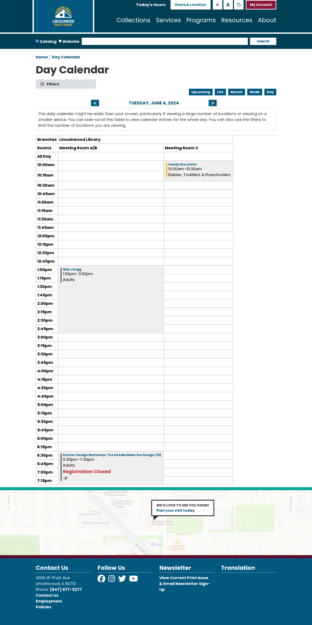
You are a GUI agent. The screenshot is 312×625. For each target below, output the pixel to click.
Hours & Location (190, 4)
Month (237, 92)
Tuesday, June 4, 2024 (154, 103)
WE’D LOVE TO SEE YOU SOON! (182, 508)
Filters (54, 84)
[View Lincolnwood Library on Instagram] (112, 580)
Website (71, 41)
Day (270, 92)
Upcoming (200, 92)
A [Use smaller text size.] (217, 4)
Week (255, 92)
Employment (49, 601)
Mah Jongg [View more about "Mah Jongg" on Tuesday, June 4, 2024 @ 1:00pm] (72, 269)
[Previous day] (95, 103)
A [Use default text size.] (239, 5)
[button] (151, 5)
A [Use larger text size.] (228, 4)
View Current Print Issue (183, 577)
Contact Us (47, 595)
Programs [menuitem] (201, 20)
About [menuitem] (267, 20)
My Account (261, 4)
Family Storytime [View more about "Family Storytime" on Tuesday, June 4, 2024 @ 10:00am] (182, 164)
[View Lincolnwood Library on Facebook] (102, 580)
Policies (43, 607)
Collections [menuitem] (133, 20)
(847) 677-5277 (66, 589)
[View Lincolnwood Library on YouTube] (133, 580)
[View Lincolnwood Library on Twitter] (122, 580)
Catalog (48, 41)
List (220, 92)
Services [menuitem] (168, 20)
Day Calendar (66, 57)
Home (42, 57)
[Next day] (213, 103)
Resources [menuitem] (236, 20)
